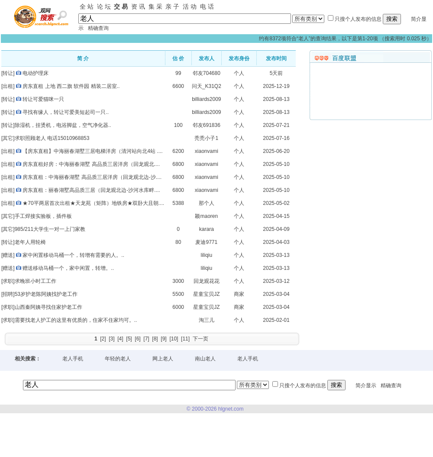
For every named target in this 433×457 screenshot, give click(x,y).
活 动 (190, 6)
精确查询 (98, 28)
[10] (173, 339)
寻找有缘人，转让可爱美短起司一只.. (66, 112)
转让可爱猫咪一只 (43, 99)
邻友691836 (206, 125)
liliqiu (206, 255)
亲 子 (172, 6)
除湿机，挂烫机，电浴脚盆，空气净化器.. (63, 125)
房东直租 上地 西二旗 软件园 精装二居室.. (71, 86)
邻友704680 (206, 73)
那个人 (206, 203)
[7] (146, 339)
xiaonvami (206, 151)
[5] (129, 339)
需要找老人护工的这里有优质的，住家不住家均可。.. (76, 320)
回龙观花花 (207, 281)
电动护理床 (35, 73)
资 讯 (138, 6)
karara (206, 229)
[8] (155, 339)
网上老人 (162, 359)
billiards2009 (206, 99)
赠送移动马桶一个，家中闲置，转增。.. (68, 268)
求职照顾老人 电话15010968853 (52, 138)
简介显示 (365, 385)
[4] (120, 339)
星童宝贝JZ (206, 294)
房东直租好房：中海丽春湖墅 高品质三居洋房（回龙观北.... (91, 164)
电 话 (207, 6)
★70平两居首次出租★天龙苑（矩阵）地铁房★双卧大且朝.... (93, 203)
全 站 (87, 6)
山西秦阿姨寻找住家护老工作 (48, 307)
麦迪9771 (206, 242)
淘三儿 (206, 320)
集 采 (155, 6)
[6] (137, 339)
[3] (111, 339)
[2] (103, 339)
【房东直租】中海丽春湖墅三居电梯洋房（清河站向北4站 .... (92, 151)
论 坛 (104, 6)
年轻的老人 (118, 359)
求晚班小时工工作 (35, 281)
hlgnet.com (231, 409)
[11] (185, 339)
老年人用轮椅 (30, 242)
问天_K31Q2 (206, 86)
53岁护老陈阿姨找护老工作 (46, 294)
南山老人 (205, 359)
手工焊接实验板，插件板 (43, 216)
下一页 (200, 339)
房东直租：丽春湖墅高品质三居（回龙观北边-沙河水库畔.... (91, 190)
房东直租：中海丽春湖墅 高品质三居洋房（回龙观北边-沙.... (92, 177)
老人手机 (72, 359)
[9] (163, 339)
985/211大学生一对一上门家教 (50, 229)
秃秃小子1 (206, 138)
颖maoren (206, 216)
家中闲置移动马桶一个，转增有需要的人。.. (73, 255)
